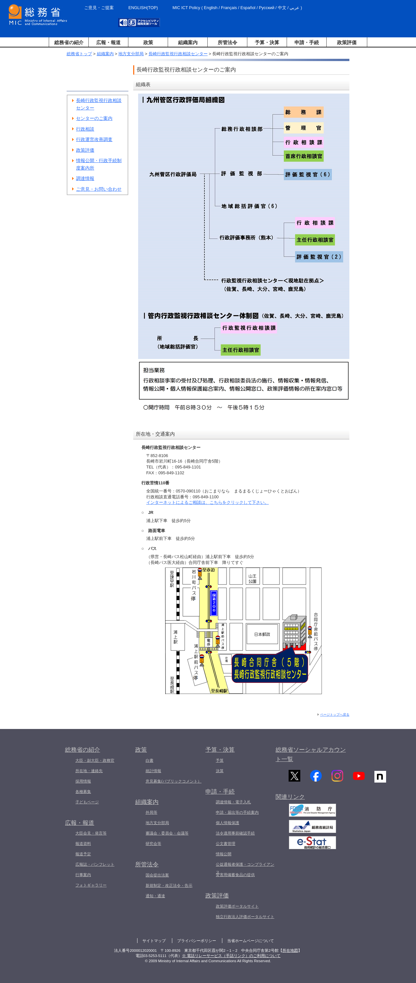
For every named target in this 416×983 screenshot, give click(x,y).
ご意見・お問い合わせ (99, 189)
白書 (149, 760)
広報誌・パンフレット (94, 864)
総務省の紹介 (69, 42)
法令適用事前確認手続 (235, 833)
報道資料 (83, 843)
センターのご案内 (94, 118)
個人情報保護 (227, 823)
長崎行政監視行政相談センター (178, 53)
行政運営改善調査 (94, 139)
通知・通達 (155, 896)
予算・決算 (267, 42)
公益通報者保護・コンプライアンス (245, 868)
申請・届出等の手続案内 (237, 812)
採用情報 (83, 781)
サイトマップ (154, 941)
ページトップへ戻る (334, 714)
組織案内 (188, 42)
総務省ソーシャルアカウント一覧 (311, 754)
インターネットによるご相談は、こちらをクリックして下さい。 (207, 502)
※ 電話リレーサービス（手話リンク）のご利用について (231, 956)
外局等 (151, 812)
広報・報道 (108, 42)
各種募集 (83, 791)
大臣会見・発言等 (91, 833)
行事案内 (83, 875)
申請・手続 (306, 42)
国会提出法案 (157, 875)
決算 (220, 771)
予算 (220, 760)
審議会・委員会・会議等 (167, 833)
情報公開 (223, 854)
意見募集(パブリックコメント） (174, 781)
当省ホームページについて (250, 941)
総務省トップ (79, 53)
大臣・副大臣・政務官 (94, 760)
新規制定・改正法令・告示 (169, 885)
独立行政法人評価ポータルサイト (245, 916)
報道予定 (83, 854)
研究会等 (153, 843)
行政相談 (85, 129)
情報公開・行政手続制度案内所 (99, 164)
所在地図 (290, 950)
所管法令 (227, 42)
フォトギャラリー (91, 885)
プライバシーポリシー (196, 941)
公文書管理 (225, 843)
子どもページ (87, 802)
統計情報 (153, 771)
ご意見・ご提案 (99, 7)
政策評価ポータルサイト (237, 906)
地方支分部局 (131, 53)
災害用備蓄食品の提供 (235, 875)
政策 (148, 42)
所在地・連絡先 (89, 771)
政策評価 (347, 42)
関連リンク (290, 800)
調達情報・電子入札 (233, 802)
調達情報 (85, 178)
